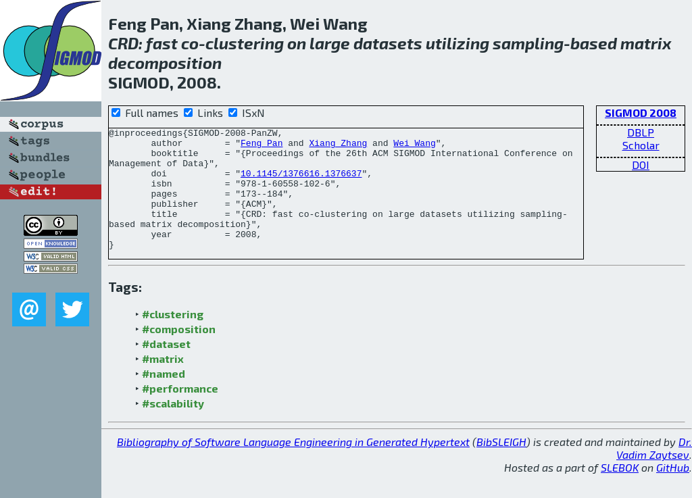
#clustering (172, 338)
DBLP (640, 132)
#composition (179, 353)
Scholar (641, 145)
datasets (387, 43)
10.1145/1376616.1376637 (301, 183)
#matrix (163, 382)
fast (162, 43)
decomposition (165, 62)
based (593, 43)
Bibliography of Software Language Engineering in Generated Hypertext (293, 465)
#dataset (166, 368)
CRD (123, 43)
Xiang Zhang (338, 147)
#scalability (173, 427)
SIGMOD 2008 (640, 112)
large (330, 43)
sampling (528, 43)
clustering (244, 43)
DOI (640, 164)
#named (163, 397)
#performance (180, 412)
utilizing (457, 43)
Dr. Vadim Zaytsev (654, 472)
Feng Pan (261, 147)
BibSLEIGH (501, 465)
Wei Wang (414, 147)
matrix (646, 43)
